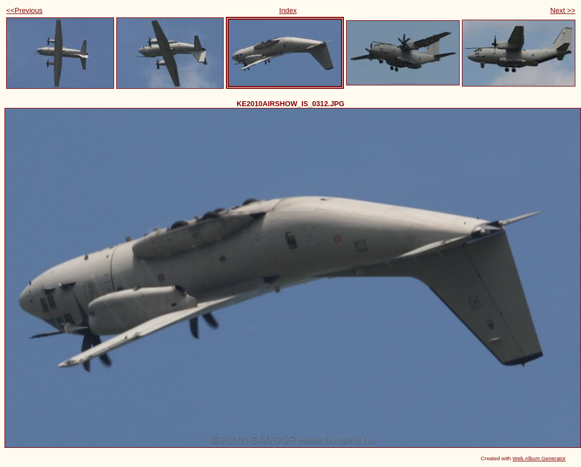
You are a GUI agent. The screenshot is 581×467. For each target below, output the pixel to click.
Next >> (562, 10)
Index (288, 10)
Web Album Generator (539, 458)
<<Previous (24, 10)
